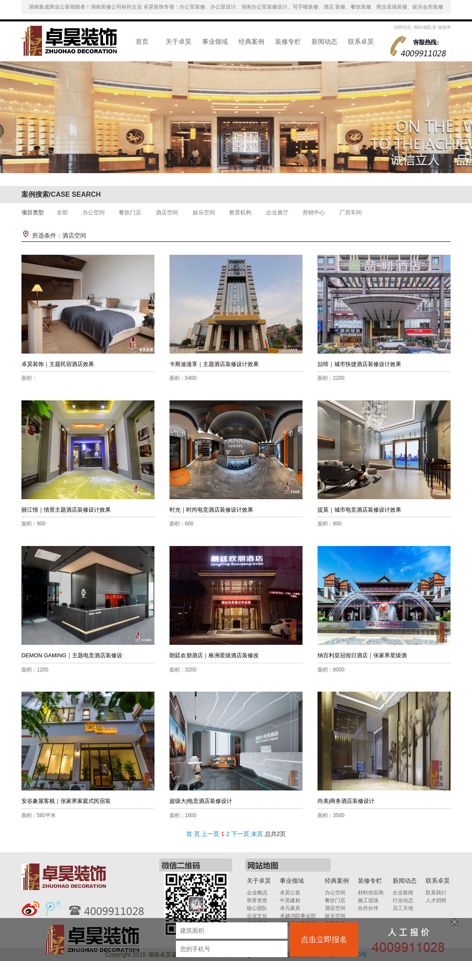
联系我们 (436, 893)
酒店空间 (167, 212)
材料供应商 (371, 893)
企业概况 (257, 893)
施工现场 (368, 900)
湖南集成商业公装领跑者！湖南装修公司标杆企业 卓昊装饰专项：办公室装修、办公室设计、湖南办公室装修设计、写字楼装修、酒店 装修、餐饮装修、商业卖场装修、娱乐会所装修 (236, 7)
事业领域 (215, 41)
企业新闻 (403, 893)
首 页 (193, 833)
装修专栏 (288, 41)
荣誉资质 (257, 900)
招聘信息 (402, 27)
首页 (142, 41)
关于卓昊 (178, 41)
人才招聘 (436, 900)
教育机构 (240, 212)
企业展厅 (277, 212)
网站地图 (421, 27)
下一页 (240, 833)
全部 (62, 212)
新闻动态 (324, 41)
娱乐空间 (204, 212)
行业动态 (403, 900)
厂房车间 (350, 212)
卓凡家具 (290, 908)
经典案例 (251, 41)
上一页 (210, 833)
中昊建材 (290, 900)
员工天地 (403, 908)
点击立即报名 (324, 939)
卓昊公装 (290, 893)
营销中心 (314, 212)
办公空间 (93, 212)
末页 (257, 833)
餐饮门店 (130, 212)
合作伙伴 (368, 908)
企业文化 (257, 916)
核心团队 (257, 908)
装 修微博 (441, 27)
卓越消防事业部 (298, 916)
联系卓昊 (361, 41)
